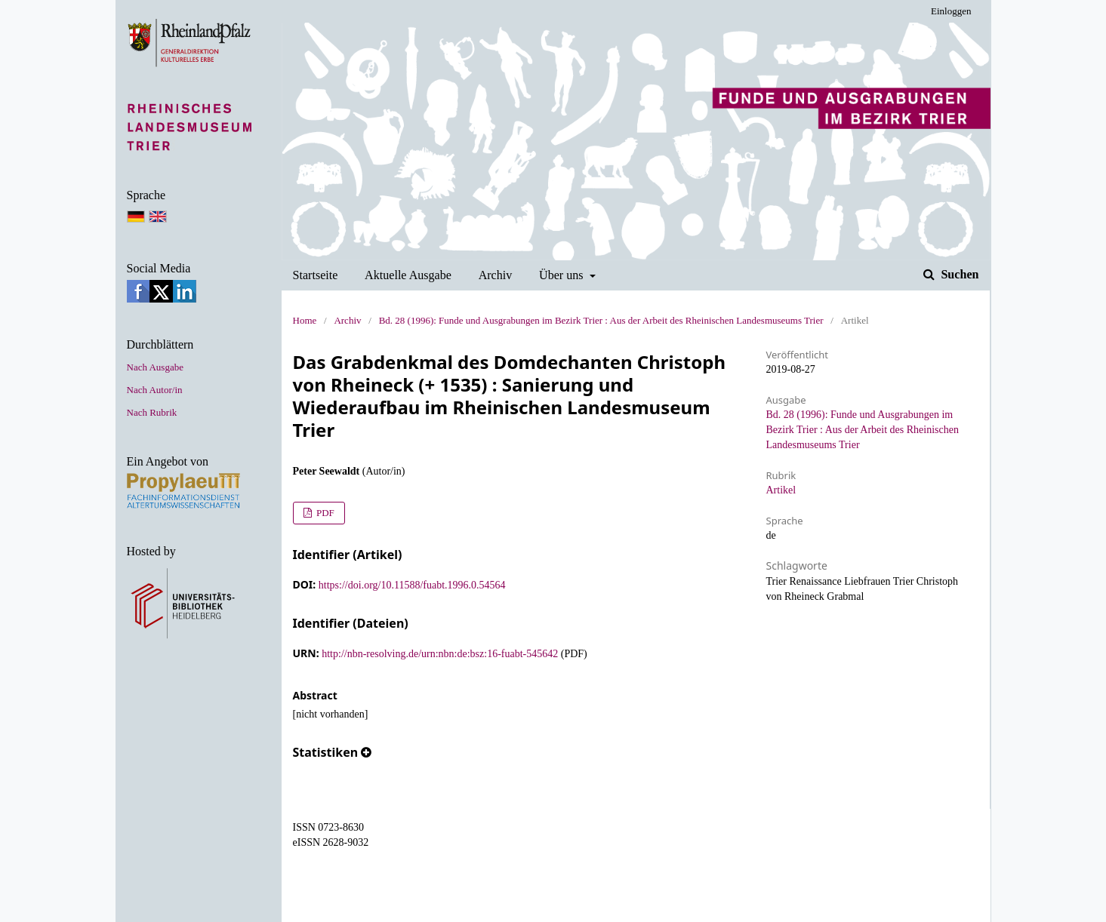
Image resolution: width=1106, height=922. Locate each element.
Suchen (958, 274)
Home (305, 320)
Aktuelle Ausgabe (408, 275)
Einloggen (951, 11)
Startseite (315, 275)
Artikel (781, 490)
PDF (324, 512)
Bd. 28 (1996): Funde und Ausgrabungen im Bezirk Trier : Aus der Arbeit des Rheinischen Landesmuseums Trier (601, 320)
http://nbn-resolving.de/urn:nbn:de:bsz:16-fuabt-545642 (440, 653)
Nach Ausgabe (155, 367)
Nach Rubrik (152, 412)
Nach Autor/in (155, 389)
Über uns (563, 275)
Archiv (496, 275)
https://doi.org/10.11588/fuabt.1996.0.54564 (412, 585)
